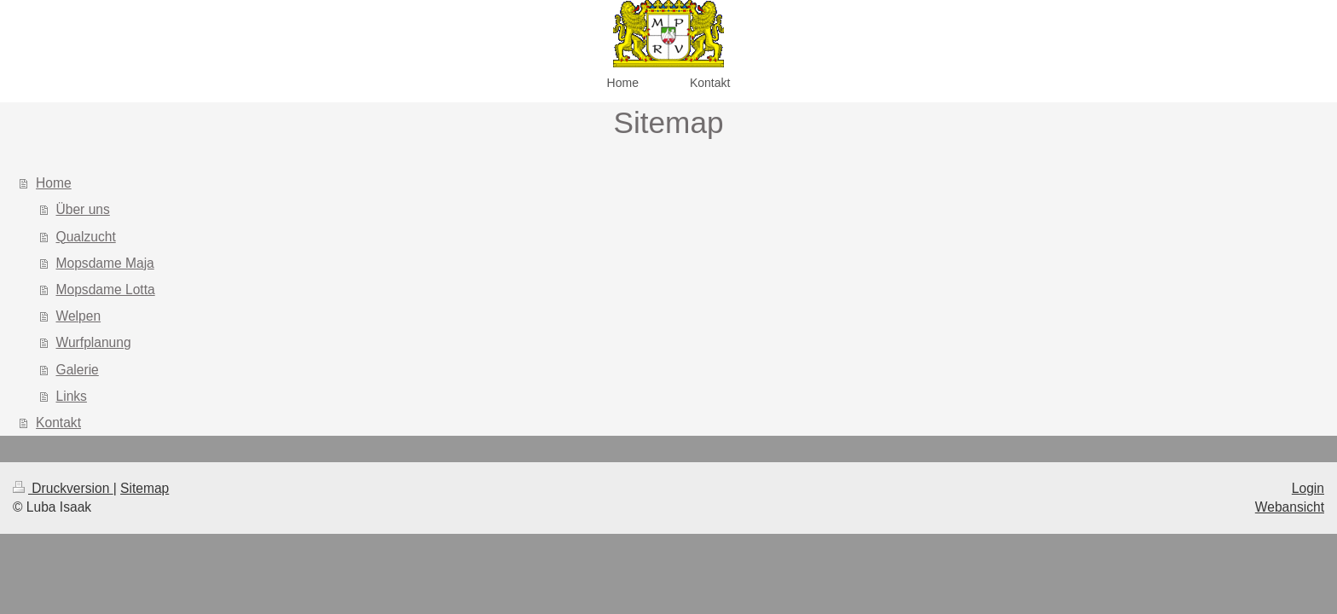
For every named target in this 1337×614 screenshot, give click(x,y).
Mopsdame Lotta (105, 289)
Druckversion (63, 488)
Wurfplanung (93, 342)
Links (71, 396)
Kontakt (58, 422)
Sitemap (144, 488)
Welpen (78, 316)
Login (1308, 488)
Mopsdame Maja (105, 263)
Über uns (83, 209)
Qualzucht (86, 236)
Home (54, 183)
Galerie (77, 369)
